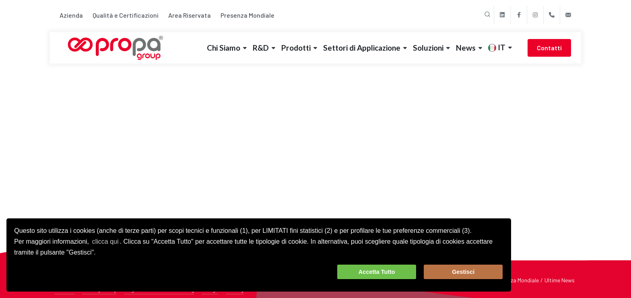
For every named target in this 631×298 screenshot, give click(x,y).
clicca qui (105, 241)
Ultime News (559, 280)
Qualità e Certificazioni (126, 15)
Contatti (549, 47)
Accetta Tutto (377, 272)
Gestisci (463, 272)
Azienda (71, 15)
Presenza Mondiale (247, 15)
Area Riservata (189, 15)
